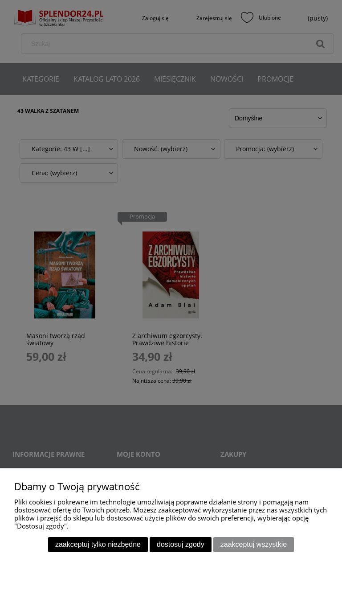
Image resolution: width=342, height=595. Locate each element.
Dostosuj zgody (180, 544)
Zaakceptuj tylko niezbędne (98, 544)
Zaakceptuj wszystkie (253, 544)
